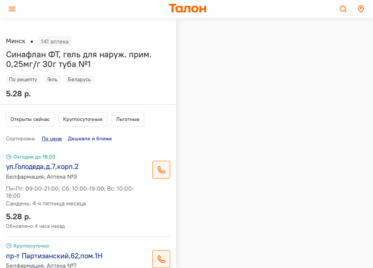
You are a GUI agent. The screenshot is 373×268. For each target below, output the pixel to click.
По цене (52, 138)
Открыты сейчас (30, 119)
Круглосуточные (83, 119)
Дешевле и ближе (90, 138)
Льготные (128, 119)
